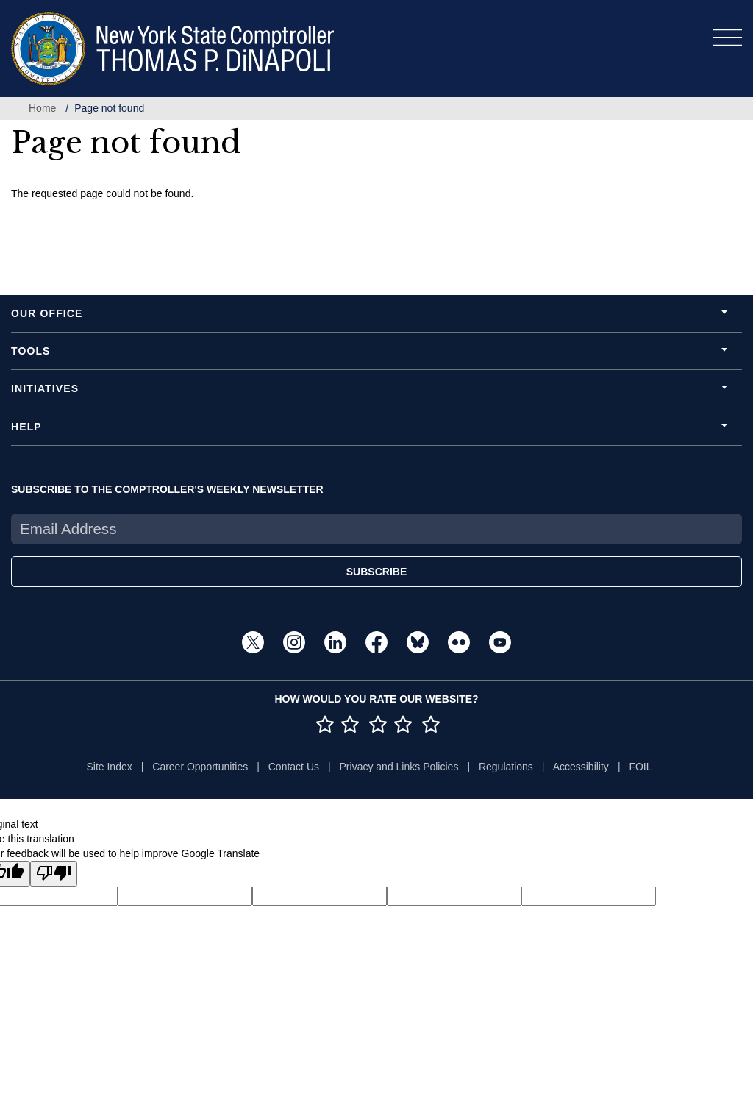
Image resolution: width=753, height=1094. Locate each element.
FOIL (640, 766)
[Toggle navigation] (727, 37)
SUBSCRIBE (376, 572)
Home (42, 108)
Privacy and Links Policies (399, 766)
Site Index (109, 766)
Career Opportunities (200, 766)
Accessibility (581, 766)
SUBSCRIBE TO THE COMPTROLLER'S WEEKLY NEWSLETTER (167, 489)
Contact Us (293, 766)
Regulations (506, 766)
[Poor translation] (53, 874)
